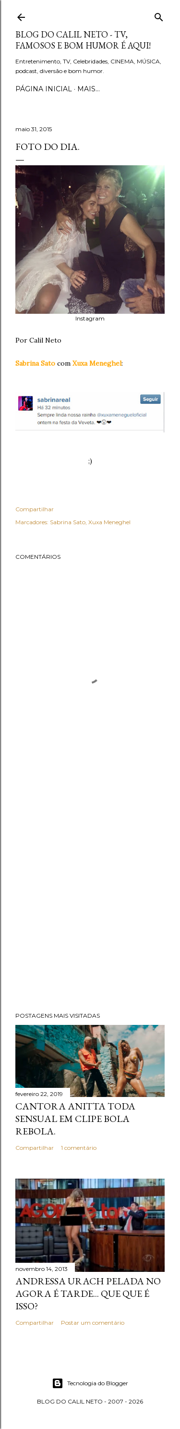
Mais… (88, 89)
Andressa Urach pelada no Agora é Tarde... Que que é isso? (88, 1293)
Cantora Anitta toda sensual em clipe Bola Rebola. (75, 1118)
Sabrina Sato (67, 522)
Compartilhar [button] (34, 509)
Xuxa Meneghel (109, 522)
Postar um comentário (92, 1322)
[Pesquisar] (159, 15)
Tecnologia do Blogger (90, 1383)
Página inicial (43, 89)
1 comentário (78, 1147)
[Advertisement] (90, 898)
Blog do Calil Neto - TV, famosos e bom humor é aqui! (83, 40)
